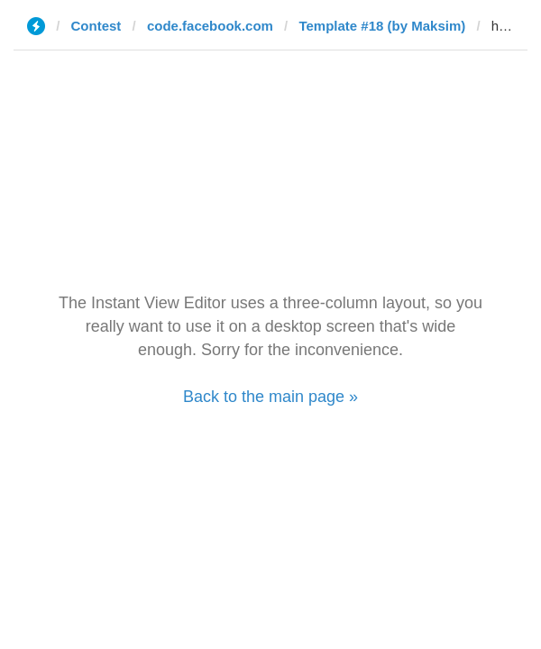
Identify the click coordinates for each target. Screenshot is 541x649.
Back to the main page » (270, 397)
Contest (96, 25)
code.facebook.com (210, 25)
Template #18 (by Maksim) (381, 25)
